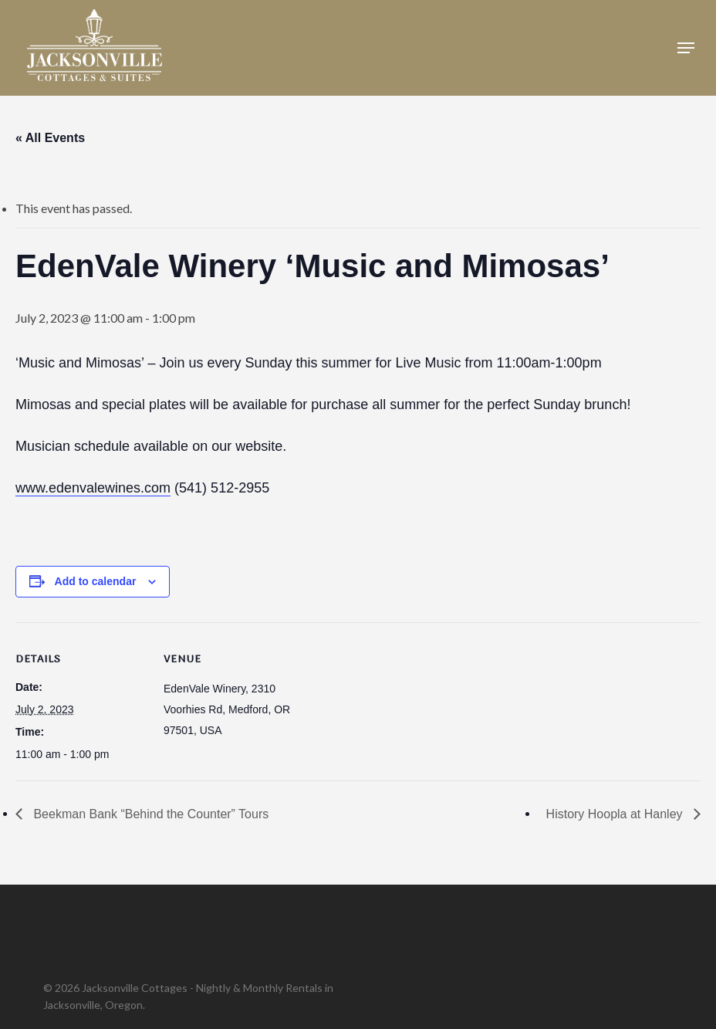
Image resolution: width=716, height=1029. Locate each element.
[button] (685, 48)
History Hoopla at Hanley (616, 814)
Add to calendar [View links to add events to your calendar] (96, 581)
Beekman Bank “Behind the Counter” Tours (149, 814)
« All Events (50, 137)
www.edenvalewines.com (93, 488)
